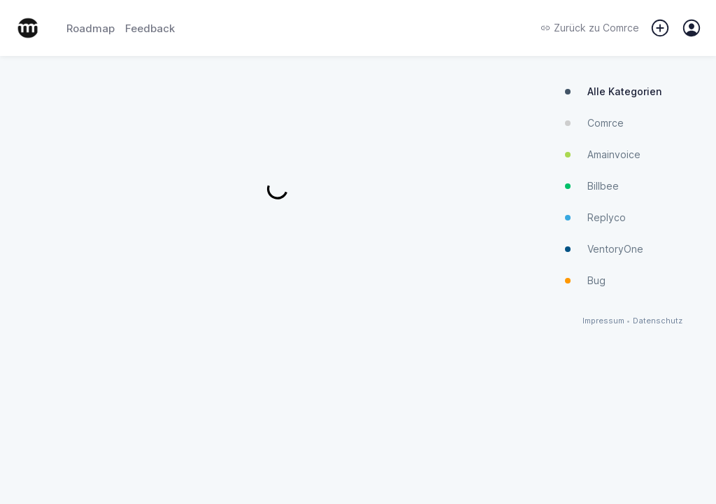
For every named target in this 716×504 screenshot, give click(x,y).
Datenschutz (657, 321)
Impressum (603, 321)
